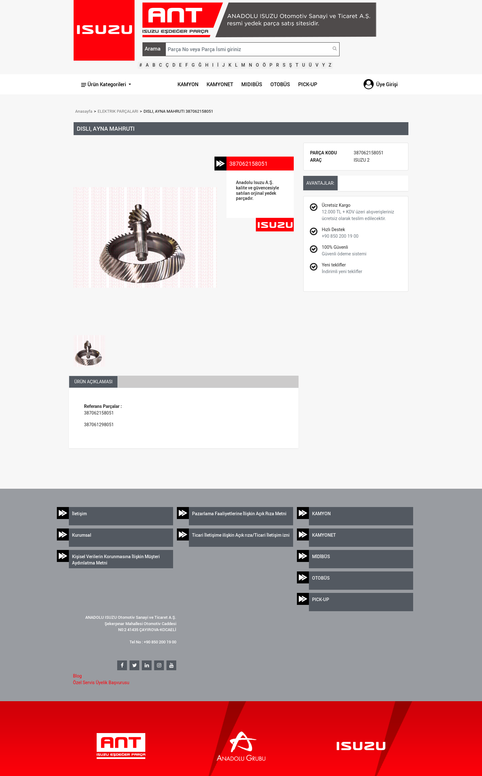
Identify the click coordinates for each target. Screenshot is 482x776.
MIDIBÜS (251, 84)
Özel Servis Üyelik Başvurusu (101, 682)
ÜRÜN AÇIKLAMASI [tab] (93, 381)
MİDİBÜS (321, 556)
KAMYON (188, 84)
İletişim (79, 513)
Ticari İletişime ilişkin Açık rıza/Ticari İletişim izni (241, 535)
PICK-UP (307, 84)
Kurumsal (81, 535)
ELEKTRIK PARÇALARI (118, 111)
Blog (77, 675)
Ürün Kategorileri (104, 84)
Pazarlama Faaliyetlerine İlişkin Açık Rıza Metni (239, 513)
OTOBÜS (280, 84)
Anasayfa (83, 111)
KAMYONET (220, 84)
